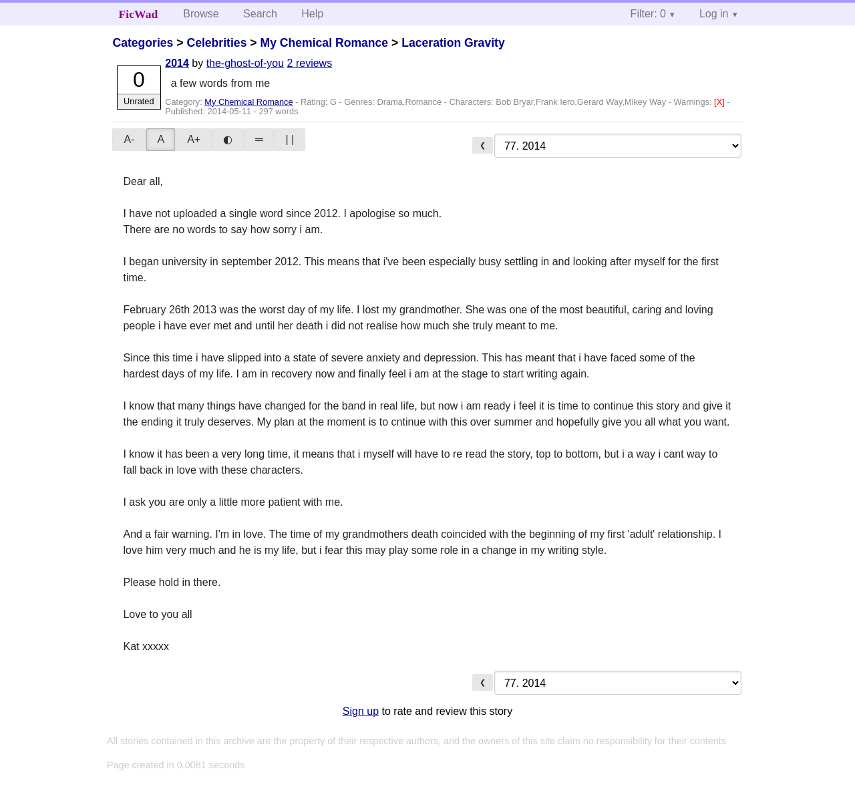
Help (312, 13)
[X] (720, 102)
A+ (193, 139)
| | (289, 139)
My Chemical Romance (324, 42)
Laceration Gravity (453, 42)
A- (129, 139)
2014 (177, 63)
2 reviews (310, 63)
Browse (200, 13)
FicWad (138, 14)
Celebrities (216, 42)
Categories (142, 42)
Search (260, 13)
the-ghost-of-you (245, 63)
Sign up (361, 711)
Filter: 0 (648, 13)
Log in (714, 13)
